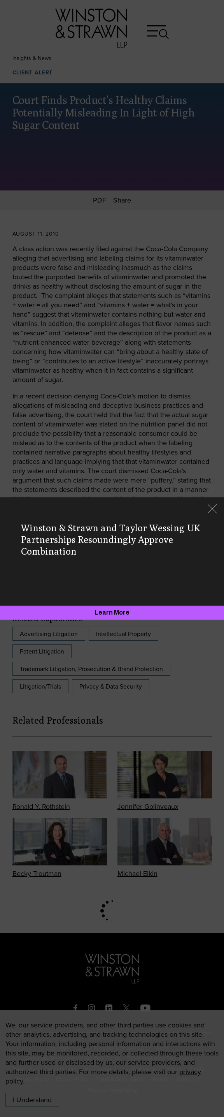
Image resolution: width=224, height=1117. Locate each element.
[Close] (212, 509)
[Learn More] (112, 613)
